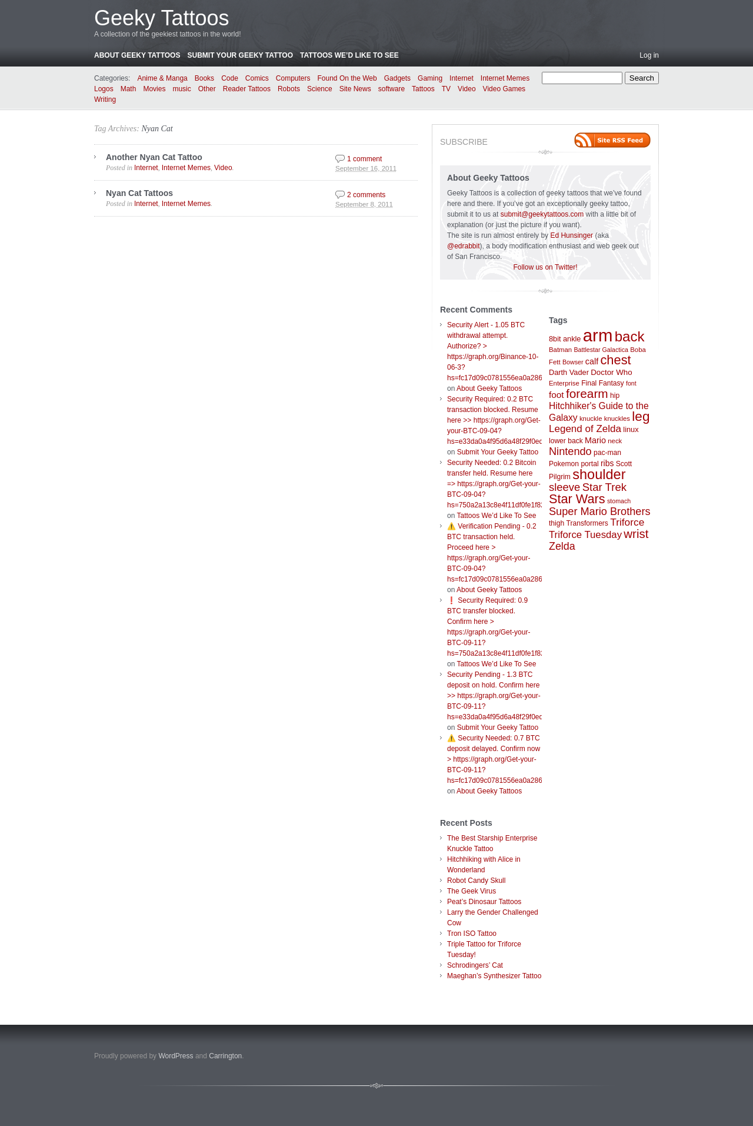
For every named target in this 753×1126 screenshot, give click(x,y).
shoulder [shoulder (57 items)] (598, 474)
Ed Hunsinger (571, 235)
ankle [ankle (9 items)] (572, 338)
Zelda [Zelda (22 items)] (562, 546)
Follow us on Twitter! (545, 267)
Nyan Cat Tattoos (139, 193)
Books (204, 78)
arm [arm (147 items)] (598, 335)
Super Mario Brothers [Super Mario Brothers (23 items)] (600, 511)
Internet (461, 78)
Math (128, 89)
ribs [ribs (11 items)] (607, 463)
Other (207, 89)
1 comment (364, 159)
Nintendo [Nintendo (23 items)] (570, 451)
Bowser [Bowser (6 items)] (573, 362)
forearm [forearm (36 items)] (587, 393)
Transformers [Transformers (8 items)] (587, 523)
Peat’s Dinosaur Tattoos (484, 902)
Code (229, 78)
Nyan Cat (156, 128)
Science (319, 89)
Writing (105, 99)
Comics (257, 78)
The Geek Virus (471, 891)
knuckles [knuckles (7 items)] (617, 418)
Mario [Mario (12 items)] (595, 440)
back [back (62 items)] (630, 336)
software (391, 89)
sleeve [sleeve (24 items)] (564, 487)
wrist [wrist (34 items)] (636, 533)
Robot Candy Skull (476, 880)
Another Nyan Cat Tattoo (154, 157)
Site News (355, 89)
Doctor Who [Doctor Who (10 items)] (611, 372)
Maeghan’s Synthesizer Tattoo (494, 976)
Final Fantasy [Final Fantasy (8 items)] (602, 383)
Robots (289, 89)
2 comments (366, 195)
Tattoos (423, 89)
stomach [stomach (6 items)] (619, 500)
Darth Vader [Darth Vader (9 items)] (569, 372)
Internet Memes (505, 78)
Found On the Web (347, 78)
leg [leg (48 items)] (640, 416)
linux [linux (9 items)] (630, 429)
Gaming (430, 78)
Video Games (504, 89)
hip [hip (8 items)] (614, 395)
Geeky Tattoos (161, 18)
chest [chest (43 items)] (615, 360)
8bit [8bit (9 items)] (555, 338)
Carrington (225, 1056)
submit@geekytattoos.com (542, 214)
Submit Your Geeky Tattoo (240, 55)
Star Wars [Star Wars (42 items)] (577, 498)
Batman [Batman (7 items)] (560, 349)
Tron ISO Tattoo (472, 933)
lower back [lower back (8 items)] (566, 441)
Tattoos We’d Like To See (349, 55)
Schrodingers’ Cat (475, 965)
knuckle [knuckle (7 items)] (590, 418)
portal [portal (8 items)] (589, 464)
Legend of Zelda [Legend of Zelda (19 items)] (585, 428)
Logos (104, 89)
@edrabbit (463, 246)
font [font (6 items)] (631, 383)
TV (446, 89)
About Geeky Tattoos (137, 55)
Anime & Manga (162, 78)
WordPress (175, 1056)
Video (466, 89)
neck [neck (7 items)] (615, 440)
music (181, 89)
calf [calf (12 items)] (591, 361)
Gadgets (397, 78)
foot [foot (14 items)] (556, 395)
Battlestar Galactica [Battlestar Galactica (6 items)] (601, 349)
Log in (649, 55)
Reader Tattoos (247, 89)
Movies (154, 89)
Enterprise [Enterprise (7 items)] (564, 383)
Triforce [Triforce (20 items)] (627, 522)
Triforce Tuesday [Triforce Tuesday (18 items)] (585, 534)
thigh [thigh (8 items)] (556, 523)
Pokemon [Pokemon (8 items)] (564, 464)
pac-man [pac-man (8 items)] (607, 453)
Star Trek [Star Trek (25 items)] (604, 487)
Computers (293, 78)
